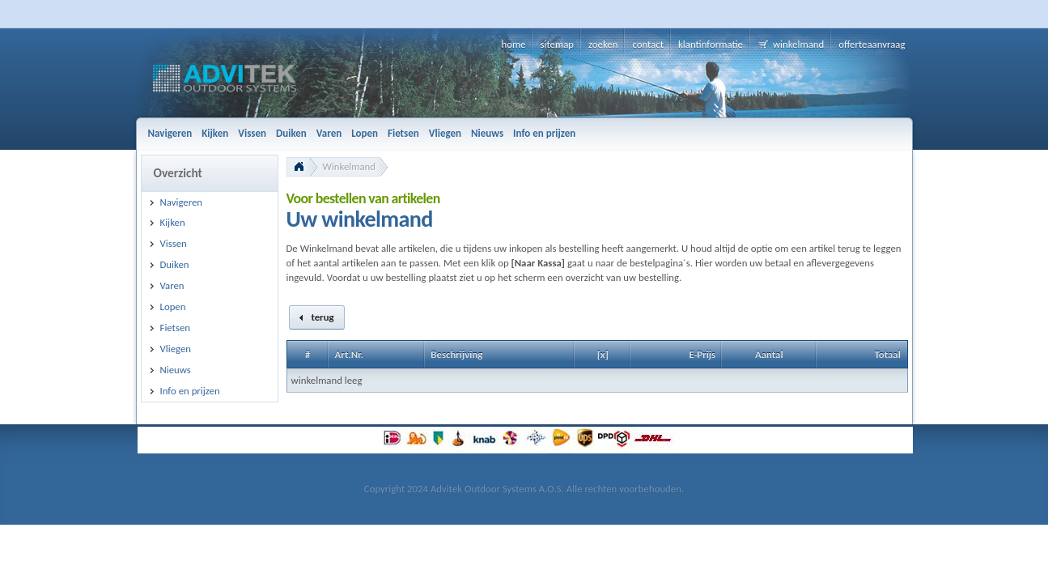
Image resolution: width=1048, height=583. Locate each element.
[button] (317, 317)
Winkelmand (349, 166)
